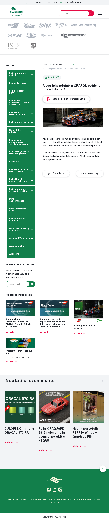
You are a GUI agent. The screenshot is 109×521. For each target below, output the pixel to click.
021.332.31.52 (34, 3)
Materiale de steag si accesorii (19, 230)
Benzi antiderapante (16, 200)
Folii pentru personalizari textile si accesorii (18, 142)
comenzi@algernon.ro (73, 2)
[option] (20, 417)
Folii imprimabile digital (17, 74)
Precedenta (56, 173)
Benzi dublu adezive (15, 131)
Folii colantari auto (19, 122)
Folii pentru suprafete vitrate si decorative (19, 103)
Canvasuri (14, 162)
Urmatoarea (89, 173)
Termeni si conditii (17, 499)
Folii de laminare (17, 83)
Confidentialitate (37, 499)
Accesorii (14, 254)
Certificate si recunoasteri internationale (70, 499)
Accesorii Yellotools (19, 238)
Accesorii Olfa (16, 246)
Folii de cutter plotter (16, 92)
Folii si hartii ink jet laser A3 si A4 (19, 171)
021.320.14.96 (50, 3)
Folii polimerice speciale (17, 220)
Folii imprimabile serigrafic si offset (18, 190)
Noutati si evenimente (61, 64)
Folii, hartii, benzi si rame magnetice (19, 153)
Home (45, 64)
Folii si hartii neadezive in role (18, 180)
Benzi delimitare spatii (17, 210)
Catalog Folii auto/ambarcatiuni (66, 99)
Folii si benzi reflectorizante (17, 114)
